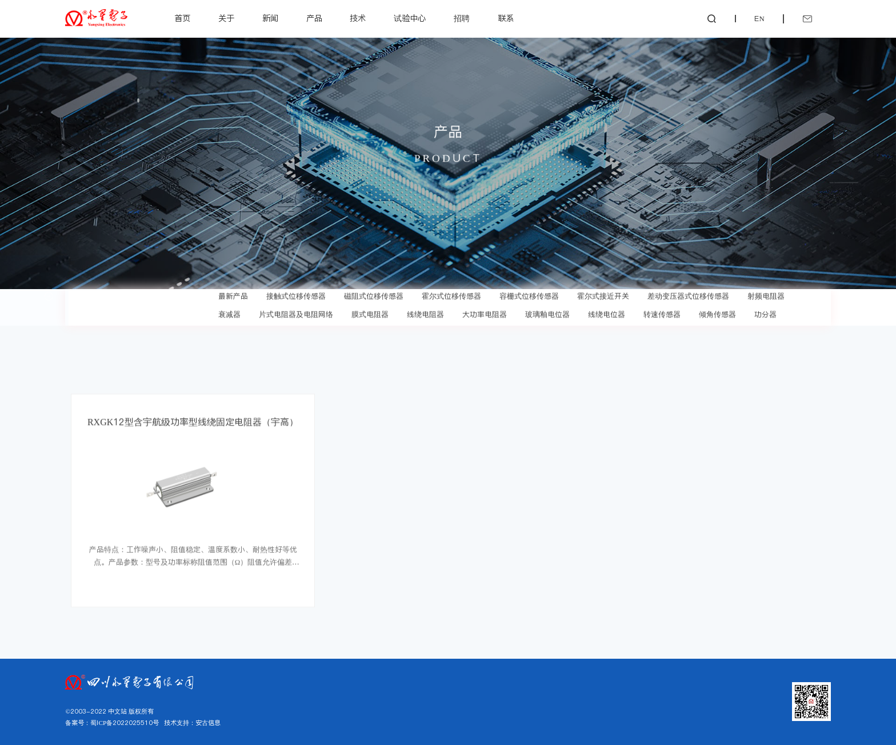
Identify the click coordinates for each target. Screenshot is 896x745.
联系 (506, 18)
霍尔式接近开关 (603, 293)
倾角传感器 (717, 311)
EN (759, 18)
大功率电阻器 (484, 311)
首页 (182, 18)
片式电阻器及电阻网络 (296, 311)
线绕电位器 (606, 311)
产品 (314, 18)
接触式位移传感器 (296, 293)
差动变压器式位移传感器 (688, 293)
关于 (226, 18)
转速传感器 (662, 311)
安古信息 (208, 722)
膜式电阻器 (370, 311)
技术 (358, 18)
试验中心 (410, 18)
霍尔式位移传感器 (451, 293)
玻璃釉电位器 (547, 311)
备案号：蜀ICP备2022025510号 (112, 722)
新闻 (270, 18)
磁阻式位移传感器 (373, 293)
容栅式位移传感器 (529, 293)
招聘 (462, 18)
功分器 (765, 311)
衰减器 (229, 311)
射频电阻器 (766, 293)
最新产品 (233, 293)
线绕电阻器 (425, 311)
